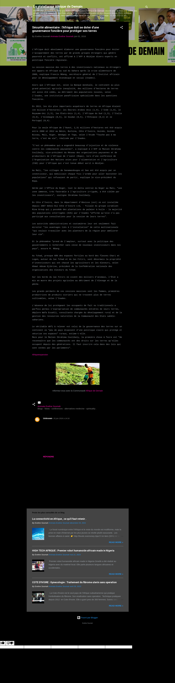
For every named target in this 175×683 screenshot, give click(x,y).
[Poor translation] (10, 643)
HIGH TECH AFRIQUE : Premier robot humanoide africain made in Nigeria (73, 550)
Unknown (47, 418)
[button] (121, 28)
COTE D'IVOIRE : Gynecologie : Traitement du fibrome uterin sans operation (74, 582)
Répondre (48, 457)
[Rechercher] (146, 7)
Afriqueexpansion (40, 354)
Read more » (116, 542)
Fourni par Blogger (87, 617)
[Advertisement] (139, 63)
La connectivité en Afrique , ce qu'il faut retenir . (59, 518)
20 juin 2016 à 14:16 (61, 418)
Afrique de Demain (94, 391)
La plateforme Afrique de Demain (57, 6)
